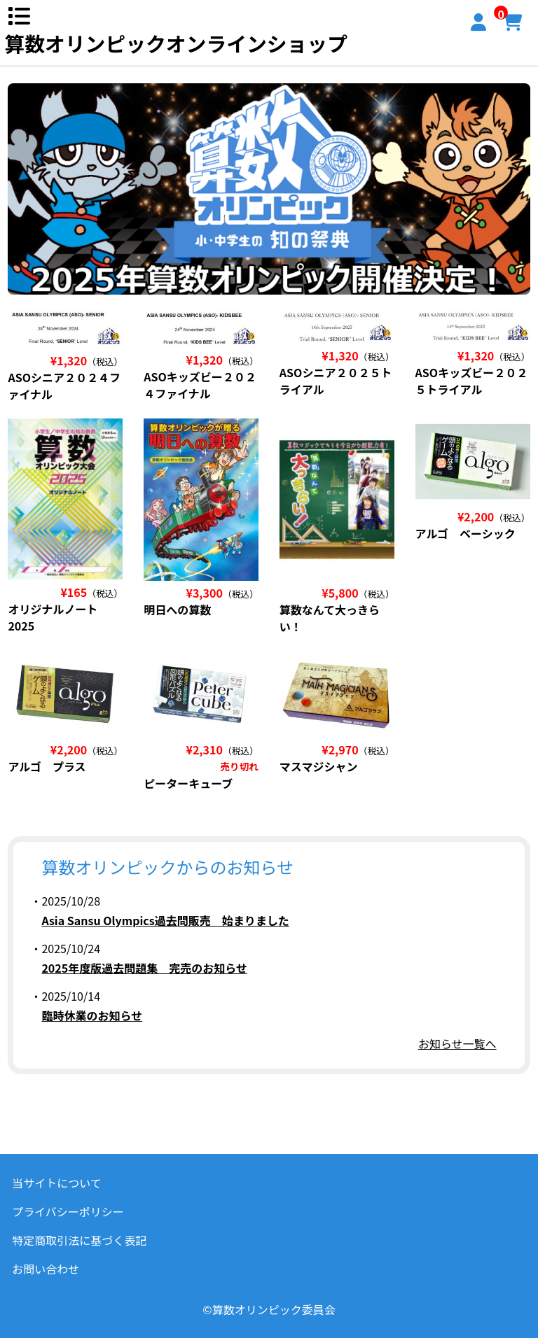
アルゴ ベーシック (465, 533)
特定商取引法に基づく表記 (79, 1240)
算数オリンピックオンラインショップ (175, 43)
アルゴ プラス (46, 766)
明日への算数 (177, 609)
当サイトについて (57, 1182)
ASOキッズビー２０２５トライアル (471, 380)
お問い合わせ (45, 1268)
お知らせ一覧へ (457, 1043)
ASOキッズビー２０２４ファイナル (200, 385)
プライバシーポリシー (68, 1211)
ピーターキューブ (188, 783)
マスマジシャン (319, 766)
